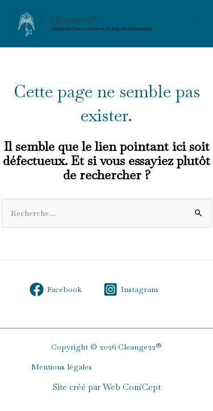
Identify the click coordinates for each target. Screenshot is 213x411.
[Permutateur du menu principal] (190, 24)
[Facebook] (56, 289)
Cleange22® (74, 19)
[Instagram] (130, 289)
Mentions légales (61, 366)
